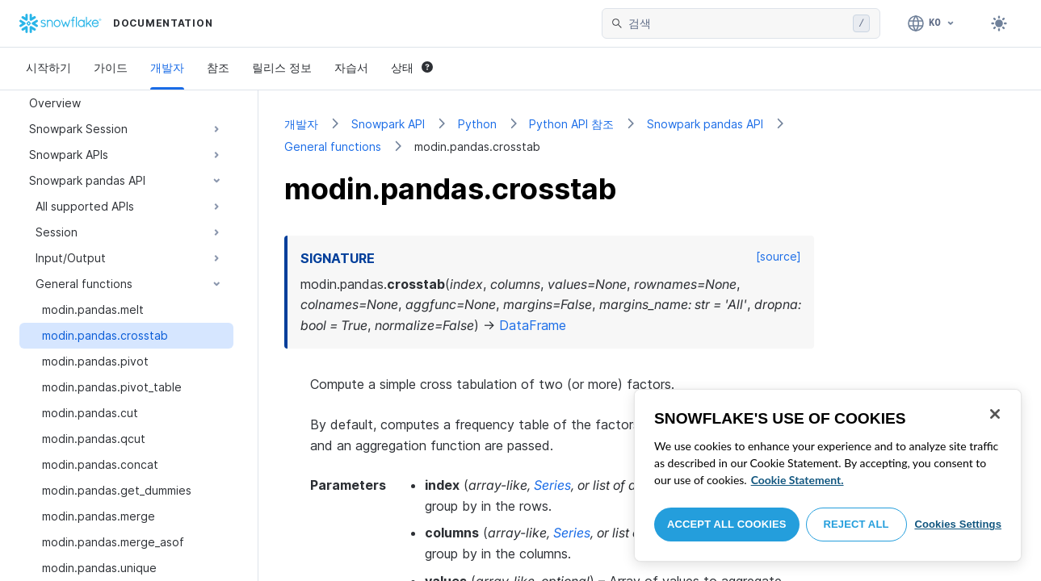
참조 (218, 67)
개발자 (167, 67)
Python (477, 124)
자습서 (351, 67)
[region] (828, 475)
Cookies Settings (957, 524)
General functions (332, 146)
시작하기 (48, 67)
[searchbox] (737, 23)
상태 (412, 67)
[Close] (995, 414)
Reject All (856, 524)
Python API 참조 (571, 124)
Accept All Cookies (727, 524)
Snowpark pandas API (705, 124)
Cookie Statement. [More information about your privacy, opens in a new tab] (797, 480)
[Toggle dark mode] (999, 23)
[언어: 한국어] (931, 23)
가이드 (111, 67)
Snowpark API (388, 124)
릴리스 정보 (282, 67)
